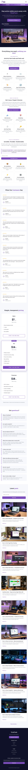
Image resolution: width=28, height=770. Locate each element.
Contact (14, 742)
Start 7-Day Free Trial (14, 335)
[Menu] (26, 2)
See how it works (14, 68)
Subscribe (14, 497)
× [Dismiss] (26, 4)
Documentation (14, 745)
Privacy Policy (14, 750)
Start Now (23, 4)
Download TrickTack (14, 737)
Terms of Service (14, 752)
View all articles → (14, 724)
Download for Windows (14, 20)
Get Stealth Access (14, 158)
